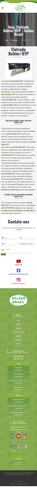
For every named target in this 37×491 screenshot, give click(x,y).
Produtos (18, 324)
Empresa (18, 328)
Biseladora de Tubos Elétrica (10, 189)
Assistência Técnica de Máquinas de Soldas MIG (17, 210)
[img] (13, 447)
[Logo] (18, 300)
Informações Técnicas (18, 332)
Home (6, 40)
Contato (18, 344)
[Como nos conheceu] (28, 243)
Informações (14, 40)
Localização (18, 336)
